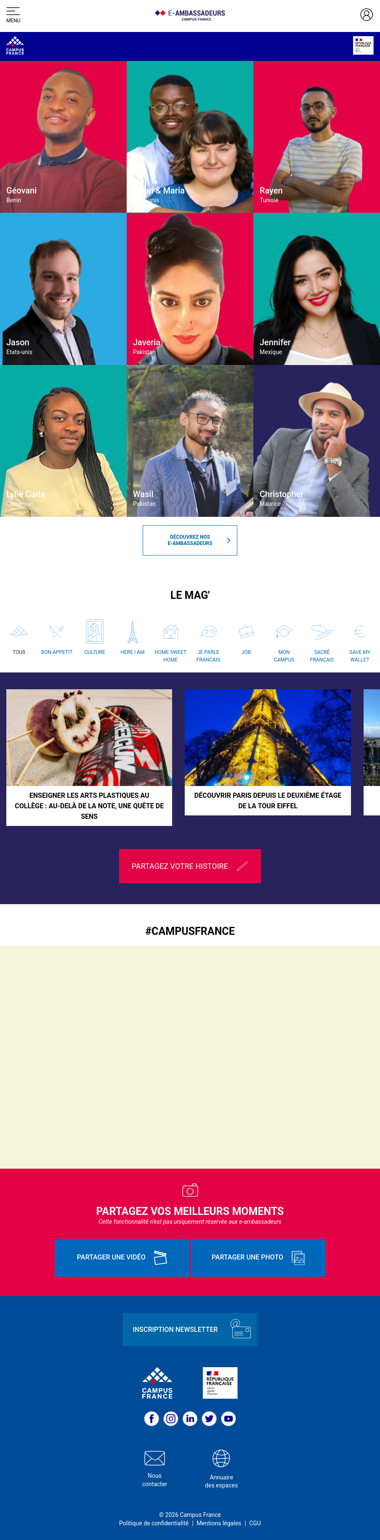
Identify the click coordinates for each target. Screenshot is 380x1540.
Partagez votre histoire (190, 866)
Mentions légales (219, 1523)
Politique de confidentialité (154, 1523)
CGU (255, 1523)
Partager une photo (258, 1258)
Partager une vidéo (122, 1258)
